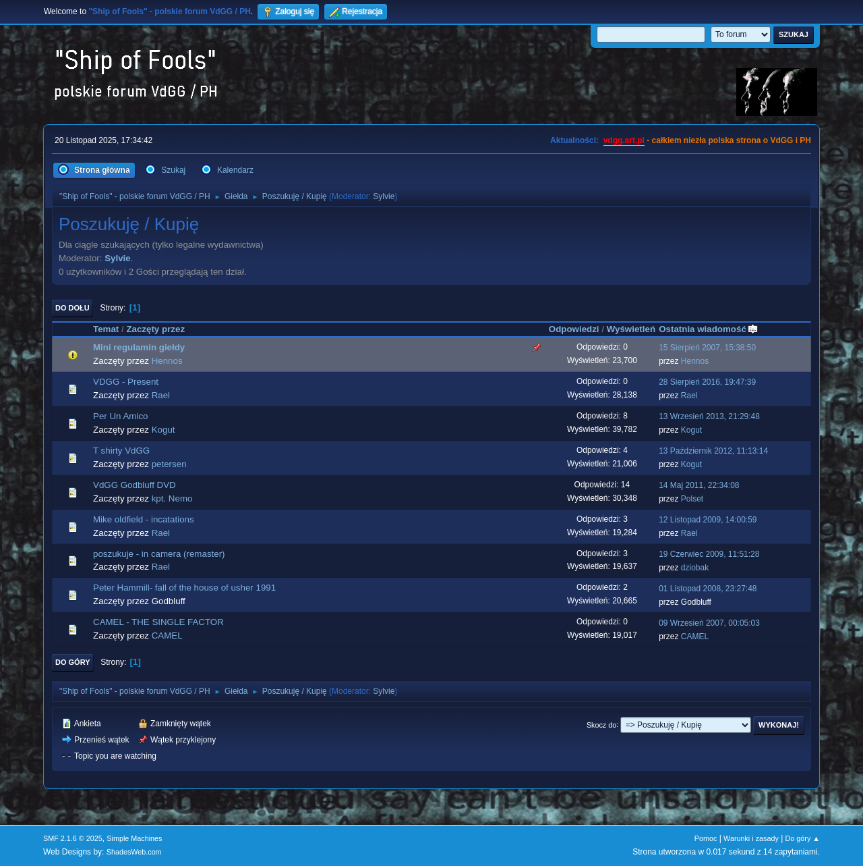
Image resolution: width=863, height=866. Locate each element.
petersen (169, 464)
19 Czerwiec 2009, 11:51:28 (709, 554)
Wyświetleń (631, 329)
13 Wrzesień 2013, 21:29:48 (709, 416)
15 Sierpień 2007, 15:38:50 (707, 347)
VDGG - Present (125, 382)
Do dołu (72, 308)
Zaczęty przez (155, 329)
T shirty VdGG (121, 450)
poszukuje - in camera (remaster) (159, 554)
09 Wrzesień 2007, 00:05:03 (709, 623)
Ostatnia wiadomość (708, 329)
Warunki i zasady (751, 838)
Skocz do (601, 724)
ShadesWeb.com (134, 852)
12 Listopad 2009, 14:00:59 (707, 519)
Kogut (163, 430)
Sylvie (383, 196)
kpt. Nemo (172, 498)
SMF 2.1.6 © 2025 (72, 838)
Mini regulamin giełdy (139, 347)
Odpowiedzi (574, 329)
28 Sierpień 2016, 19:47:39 (707, 382)
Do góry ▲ (802, 838)
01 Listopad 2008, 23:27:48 (707, 588)
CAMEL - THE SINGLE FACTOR (158, 622)
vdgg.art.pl (624, 140)
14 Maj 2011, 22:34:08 (699, 485)
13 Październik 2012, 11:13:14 (713, 451)
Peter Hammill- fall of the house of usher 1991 (184, 588)
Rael (161, 395)
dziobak (695, 567)
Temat (106, 329)
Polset (692, 499)
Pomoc (705, 838)
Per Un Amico (120, 416)
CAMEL (167, 635)
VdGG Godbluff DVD (134, 485)
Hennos (167, 361)
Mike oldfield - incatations (143, 519)
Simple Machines (134, 838)
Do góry (72, 662)
